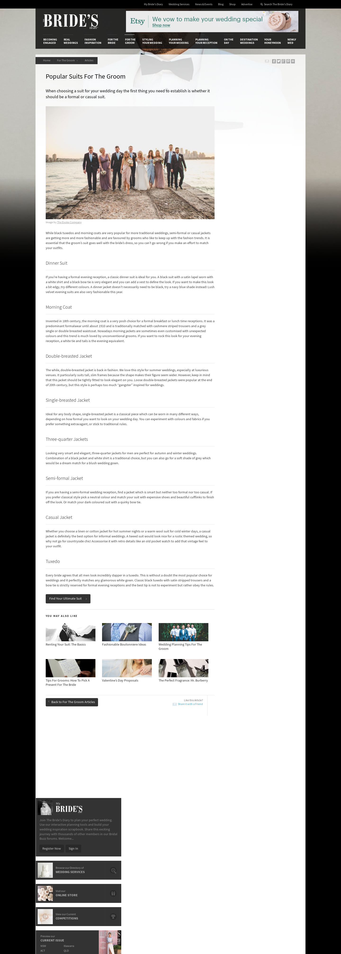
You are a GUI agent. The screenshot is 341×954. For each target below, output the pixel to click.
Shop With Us (185, 831)
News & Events (203, 4)
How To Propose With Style (151, 773)
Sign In (261, 191)
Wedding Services (179, 4)
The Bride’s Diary (70, 21)
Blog (221, 4)
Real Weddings (71, 41)
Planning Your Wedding (179, 41)
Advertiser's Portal (189, 840)
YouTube (275, 868)
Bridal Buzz (277, 831)
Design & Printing (100, 836)
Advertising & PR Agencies (150, 845)
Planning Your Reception (206, 41)
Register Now (239, 191)
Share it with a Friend (183, 704)
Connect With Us (276, 824)
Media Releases (142, 831)
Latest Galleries (143, 840)
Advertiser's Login (100, 831)
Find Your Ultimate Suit (69, 599)
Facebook (276, 838)
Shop (232, 4)
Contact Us (51, 836)
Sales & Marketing (100, 845)
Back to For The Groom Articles (72, 702)
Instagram (277, 846)
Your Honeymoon (272, 41)
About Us (49, 831)
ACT (231, 293)
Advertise (246, 4)
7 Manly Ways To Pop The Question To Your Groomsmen (162, 757)
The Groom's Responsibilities (256, 762)
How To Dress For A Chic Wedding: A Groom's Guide (82, 757)
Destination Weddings (249, 41)
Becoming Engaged (50, 41)
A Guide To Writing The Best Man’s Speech (80, 766)
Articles (91, 60)
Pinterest (276, 860)
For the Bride (113, 41)
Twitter (274, 853)
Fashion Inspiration (93, 41)
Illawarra (257, 288)
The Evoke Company (70, 217)
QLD (254, 293)
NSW (231, 288)
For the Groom (130, 41)
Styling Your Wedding (152, 41)
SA (230, 298)
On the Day (228, 41)
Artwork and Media (189, 836)
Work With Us (52, 845)
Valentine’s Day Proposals (69, 773)
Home (47, 60)
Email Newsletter (281, 875)
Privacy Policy (230, 831)
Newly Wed (291, 41)
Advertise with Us (55, 840)
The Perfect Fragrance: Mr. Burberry (156, 766)
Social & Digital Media (102, 840)
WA (254, 298)
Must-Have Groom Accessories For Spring (160, 748)
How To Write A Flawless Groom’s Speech (80, 748)
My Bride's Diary (153, 4)
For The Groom (68, 60)
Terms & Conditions (234, 836)
